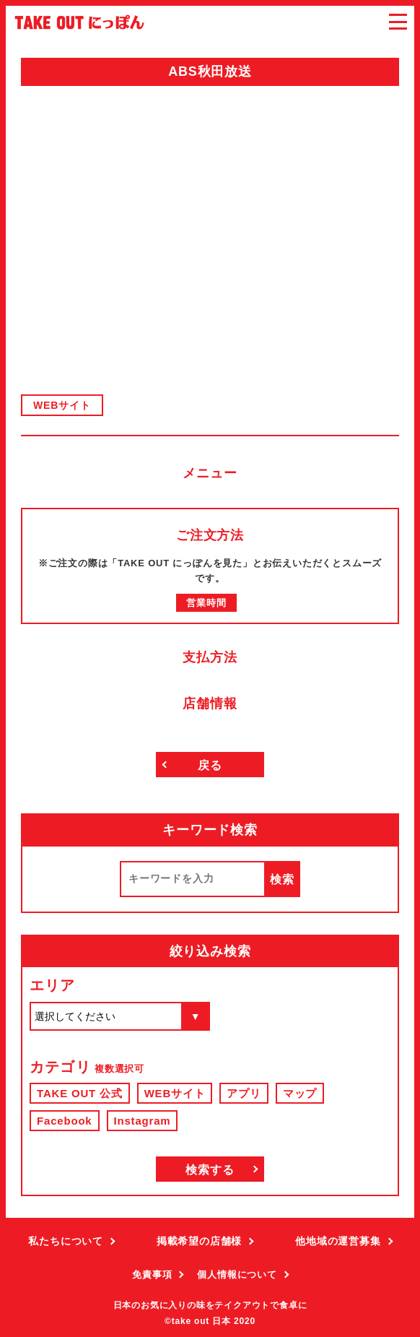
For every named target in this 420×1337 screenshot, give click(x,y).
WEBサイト (61, 405)
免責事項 (152, 1274)
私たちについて (65, 1241)
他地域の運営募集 (337, 1241)
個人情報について (236, 1274)
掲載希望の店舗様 (199, 1241)
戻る (210, 765)
